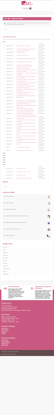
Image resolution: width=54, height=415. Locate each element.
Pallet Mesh (5, 263)
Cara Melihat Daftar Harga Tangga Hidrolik (26, 58)
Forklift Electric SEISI (21, 175)
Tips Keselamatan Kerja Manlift (23, 45)
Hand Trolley (5, 257)
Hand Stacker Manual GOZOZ (23, 147)
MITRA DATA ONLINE (11, 354)
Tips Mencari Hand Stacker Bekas (24, 65)
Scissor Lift (5, 271)
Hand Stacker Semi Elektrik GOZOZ (24, 150)
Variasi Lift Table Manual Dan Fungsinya (25, 49)
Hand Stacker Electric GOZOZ (23, 171)
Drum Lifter (5, 247)
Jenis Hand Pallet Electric (22, 55)
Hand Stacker (5, 255)
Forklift (4, 249)
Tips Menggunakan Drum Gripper (24, 61)
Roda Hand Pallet (6, 268)
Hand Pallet (5, 252)
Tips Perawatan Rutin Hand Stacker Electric (26, 100)
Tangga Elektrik (6, 274)
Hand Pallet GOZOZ (20, 168)
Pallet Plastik (5, 266)
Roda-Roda (4, 345)
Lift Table (4, 260)
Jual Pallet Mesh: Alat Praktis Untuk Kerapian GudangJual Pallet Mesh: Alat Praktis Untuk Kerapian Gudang (26, 116)
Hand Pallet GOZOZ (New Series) (23, 178)
